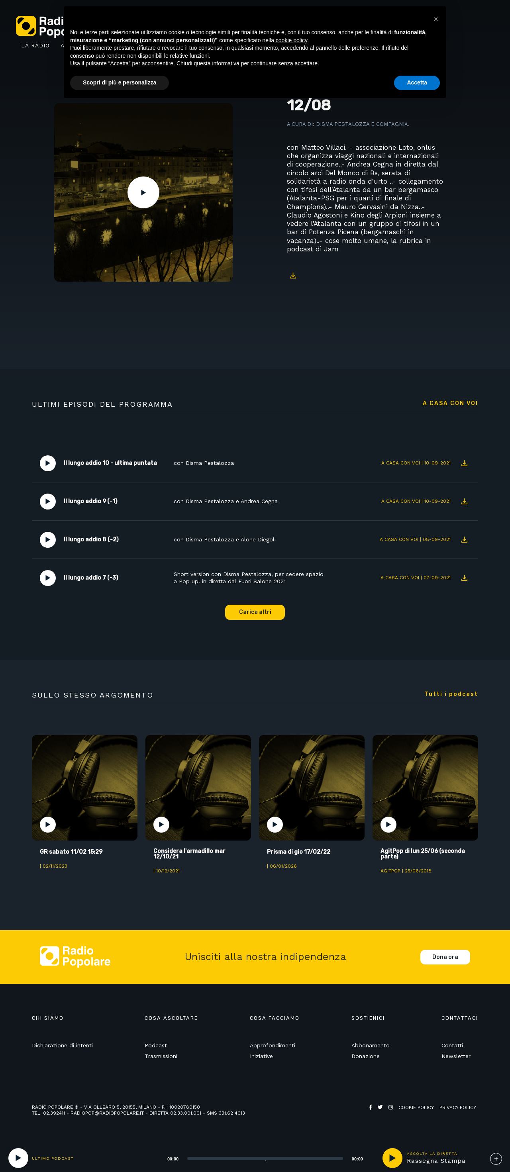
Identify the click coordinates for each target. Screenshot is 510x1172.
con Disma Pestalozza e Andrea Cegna (226, 501)
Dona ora (445, 957)
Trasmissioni (161, 1056)
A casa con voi (450, 403)
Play (143, 192)
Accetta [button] (417, 82)
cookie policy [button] (291, 40)
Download (293, 275)
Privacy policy (457, 1107)
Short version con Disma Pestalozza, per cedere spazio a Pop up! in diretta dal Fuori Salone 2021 (249, 577)
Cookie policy (416, 1107)
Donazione (365, 1056)
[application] (255, 1158)
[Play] (18, 1158)
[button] (436, 19)
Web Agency (384, 1113)
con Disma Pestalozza (204, 463)
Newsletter (456, 1056)
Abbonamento (370, 1045)
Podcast (156, 1045)
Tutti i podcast (451, 694)
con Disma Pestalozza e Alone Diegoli (225, 539)
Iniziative (261, 1056)
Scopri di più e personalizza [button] (119, 82)
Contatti (452, 1045)
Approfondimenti (272, 1045)
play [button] (392, 1158)
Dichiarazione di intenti (62, 1045)
